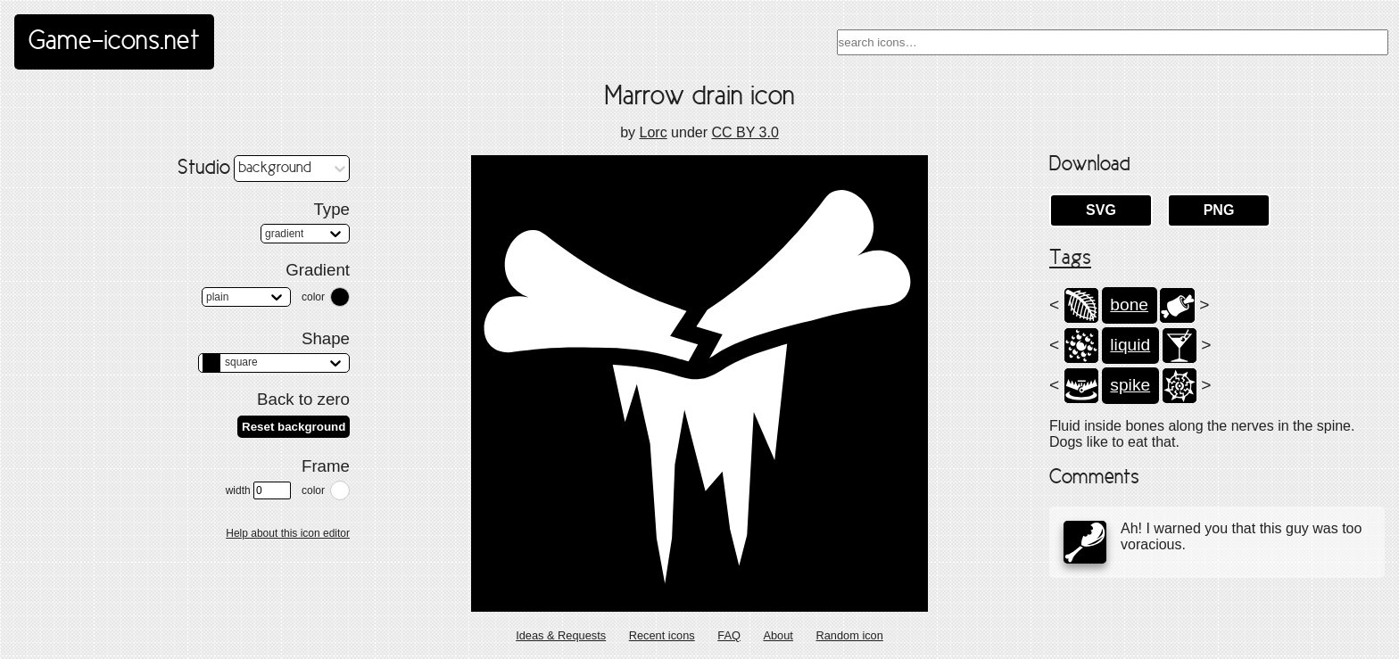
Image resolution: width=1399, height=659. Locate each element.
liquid (1130, 344)
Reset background (293, 426)
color (313, 297)
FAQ (729, 635)
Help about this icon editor (288, 533)
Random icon (848, 635)
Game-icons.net (114, 41)
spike (1130, 384)
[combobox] (1112, 42)
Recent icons (662, 635)
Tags (1070, 258)
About (777, 635)
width (258, 490)
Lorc (653, 132)
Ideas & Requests (561, 635)
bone (1129, 304)
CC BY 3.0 (744, 132)
